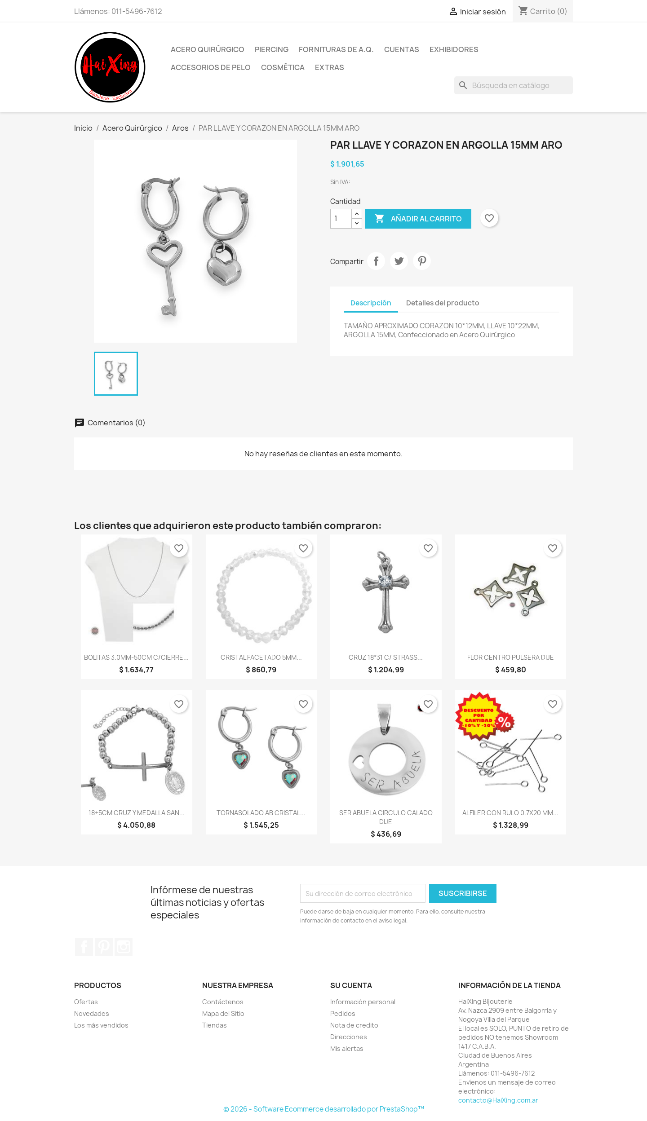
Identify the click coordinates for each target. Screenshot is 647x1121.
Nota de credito (354, 1025)
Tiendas (214, 1025)
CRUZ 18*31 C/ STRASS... (386, 657)
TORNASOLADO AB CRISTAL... (261, 812)
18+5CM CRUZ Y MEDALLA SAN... (137, 812)
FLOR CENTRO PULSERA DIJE (510, 657)
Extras (329, 67)
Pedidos (342, 1013)
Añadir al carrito (418, 219)
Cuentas (401, 49)
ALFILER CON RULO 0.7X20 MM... (510, 812)
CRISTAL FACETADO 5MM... (261, 657)
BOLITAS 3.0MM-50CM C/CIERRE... (136, 657)
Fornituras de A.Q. (336, 49)
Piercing (271, 49)
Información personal (362, 1001)
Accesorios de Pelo (211, 67)
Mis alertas (346, 1048)
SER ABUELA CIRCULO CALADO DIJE (386, 817)
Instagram (124, 947)
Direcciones (348, 1037)
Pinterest (422, 261)
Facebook (84, 947)
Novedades (91, 1013)
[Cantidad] (341, 219)
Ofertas (86, 1001)
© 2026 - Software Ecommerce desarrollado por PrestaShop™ (323, 1109)
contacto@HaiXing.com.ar (498, 1100)
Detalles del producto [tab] (442, 303)
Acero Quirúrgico (207, 49)
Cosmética (283, 67)
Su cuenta (351, 985)
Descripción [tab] (370, 303)
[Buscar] (513, 85)
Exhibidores (454, 49)
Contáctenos (223, 1001)
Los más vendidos (101, 1025)
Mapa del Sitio (223, 1013)
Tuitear (399, 261)
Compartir (376, 261)
